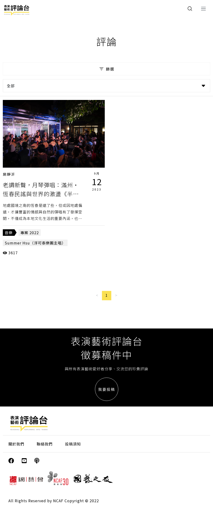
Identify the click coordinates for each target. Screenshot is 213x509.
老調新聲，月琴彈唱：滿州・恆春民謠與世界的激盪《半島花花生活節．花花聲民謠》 (41, 194)
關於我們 (16, 444)
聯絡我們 (45, 444)
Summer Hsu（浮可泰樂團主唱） (35, 243)
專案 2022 (29, 232)
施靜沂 (9, 174)
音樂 (9, 232)
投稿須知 (73, 444)
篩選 (106, 69)
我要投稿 (106, 389)
